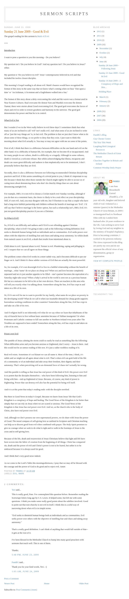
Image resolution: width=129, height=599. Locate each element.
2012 (99, 31)
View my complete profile (107, 261)
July (101, 57)
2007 (99, 115)
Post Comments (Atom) (26, 589)
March (102, 97)
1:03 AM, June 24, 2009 (25, 571)
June (101, 61)
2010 (99, 40)
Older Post (83, 583)
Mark (21, 474)
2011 (99, 35)
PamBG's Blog (99, 135)
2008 (99, 111)
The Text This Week (102, 142)
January (103, 105)
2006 (99, 120)
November (104, 48)
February (103, 101)
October (103, 52)
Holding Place (105, 91)
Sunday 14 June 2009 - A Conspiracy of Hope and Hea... (111, 83)
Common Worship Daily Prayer (107, 167)
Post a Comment (11, 578)
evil (15, 474)
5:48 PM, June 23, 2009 (25, 554)
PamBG (15, 562)
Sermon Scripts (64, 13)
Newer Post (9, 583)
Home (46, 583)
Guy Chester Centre (102, 138)
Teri (13, 489)
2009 (99, 44)
